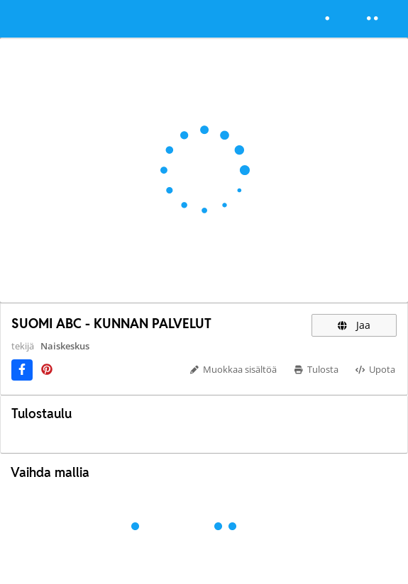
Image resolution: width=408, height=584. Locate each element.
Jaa (354, 325)
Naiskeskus (64, 345)
